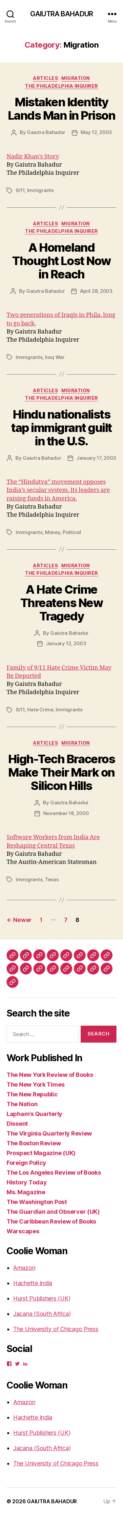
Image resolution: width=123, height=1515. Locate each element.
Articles (45, 78)
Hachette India (32, 1283)
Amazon (24, 1267)
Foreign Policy (26, 1162)
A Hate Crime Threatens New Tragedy (61, 602)
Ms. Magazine (26, 1192)
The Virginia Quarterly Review (49, 1133)
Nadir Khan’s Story (33, 156)
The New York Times (36, 1084)
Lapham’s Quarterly (34, 1113)
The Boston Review (34, 1143)
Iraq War (55, 357)
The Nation (22, 1104)
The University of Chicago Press (55, 1329)
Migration (75, 78)
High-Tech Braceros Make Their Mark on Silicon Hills (61, 772)
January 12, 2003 (66, 643)
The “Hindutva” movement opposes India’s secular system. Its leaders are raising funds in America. (58, 490)
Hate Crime (40, 709)
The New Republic (32, 1094)
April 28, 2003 (96, 291)
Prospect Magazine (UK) (41, 1153)
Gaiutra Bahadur (46, 132)
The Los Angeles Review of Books (54, 1172)
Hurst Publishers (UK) (41, 1298)
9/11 (20, 190)
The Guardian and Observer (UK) (53, 1211)
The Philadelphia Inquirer (61, 86)
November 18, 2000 (66, 813)
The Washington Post (37, 1201)
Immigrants (40, 190)
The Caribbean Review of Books (51, 1221)
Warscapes (23, 1231)
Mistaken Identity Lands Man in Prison (61, 109)
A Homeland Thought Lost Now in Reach (61, 260)
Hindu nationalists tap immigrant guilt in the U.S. (61, 427)
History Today (27, 1182)
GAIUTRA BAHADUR (61, 13)
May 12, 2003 (96, 132)
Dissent (17, 1123)
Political (72, 532)
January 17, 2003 (96, 458)
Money (52, 532)
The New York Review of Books (50, 1074)
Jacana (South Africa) (42, 1313)
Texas (52, 879)
